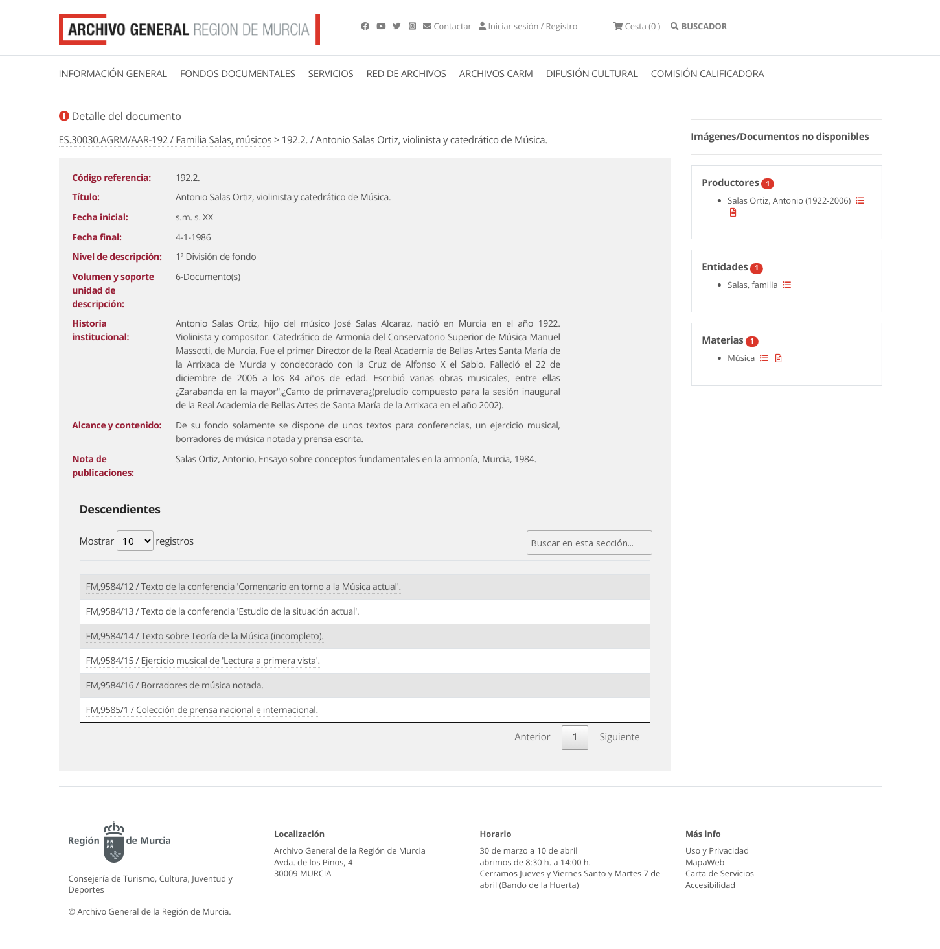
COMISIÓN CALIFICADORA (707, 73)
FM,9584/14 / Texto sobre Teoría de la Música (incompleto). (205, 636)
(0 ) (636, 26)
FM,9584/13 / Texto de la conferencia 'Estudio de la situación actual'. (223, 611)
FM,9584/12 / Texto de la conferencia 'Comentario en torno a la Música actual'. (243, 587)
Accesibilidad (710, 885)
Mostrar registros (137, 540)
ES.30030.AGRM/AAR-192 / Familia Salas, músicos (165, 140)
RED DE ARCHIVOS (406, 73)
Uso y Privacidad (717, 850)
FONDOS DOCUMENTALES (237, 73)
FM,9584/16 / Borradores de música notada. (175, 685)
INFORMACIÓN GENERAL (113, 73)
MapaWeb (704, 862)
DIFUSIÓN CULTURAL (592, 73)
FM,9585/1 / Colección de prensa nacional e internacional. (202, 710)
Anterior (532, 737)
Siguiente (620, 737)
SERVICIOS (331, 73)
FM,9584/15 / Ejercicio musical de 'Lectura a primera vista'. (203, 661)
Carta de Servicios (719, 873)
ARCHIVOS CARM (496, 73)
